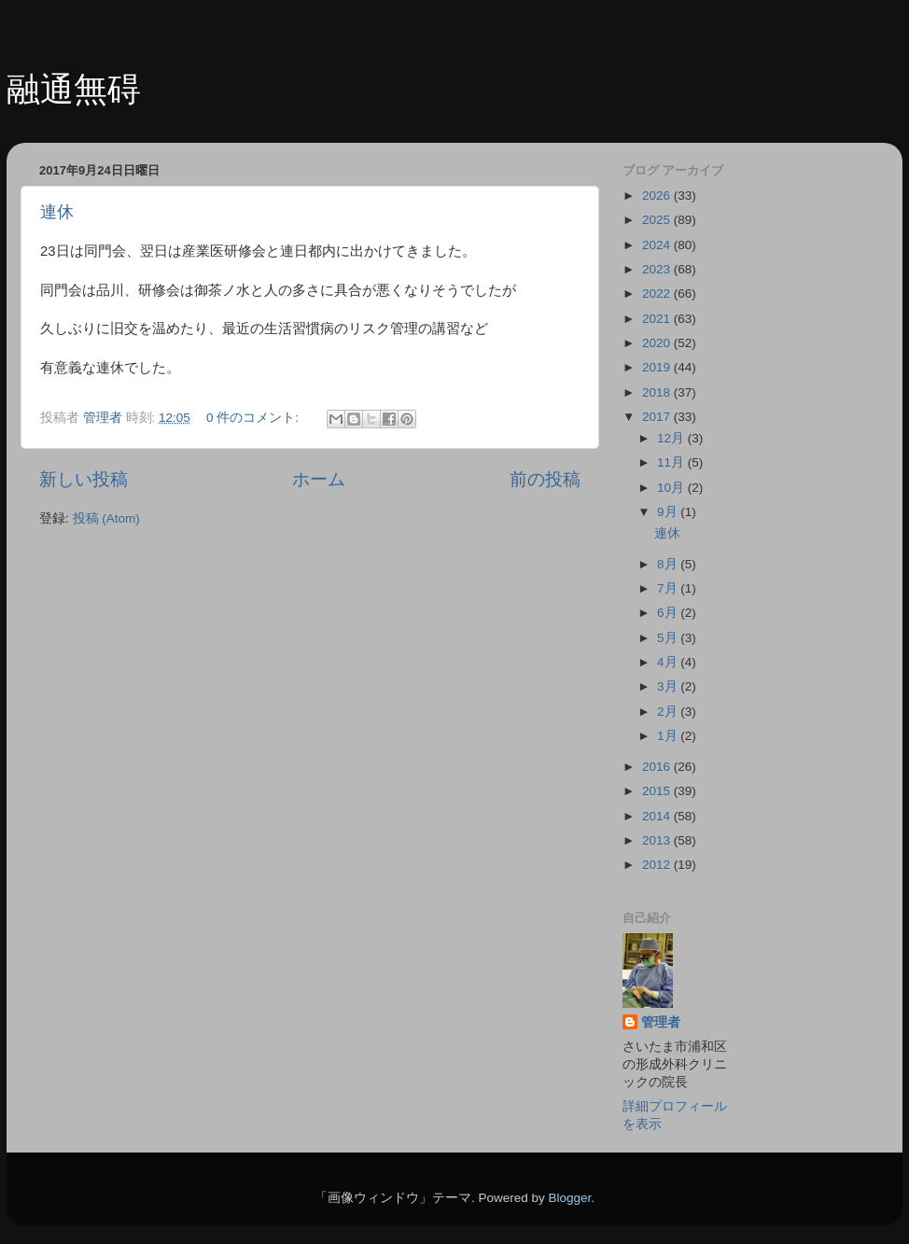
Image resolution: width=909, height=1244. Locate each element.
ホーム (318, 479)
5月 (668, 638)
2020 (658, 343)
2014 (658, 816)
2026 (658, 196)
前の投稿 (545, 479)
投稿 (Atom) (106, 518)
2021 (658, 319)
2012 (658, 865)
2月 (668, 712)
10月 (672, 488)
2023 (658, 269)
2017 (658, 417)
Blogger (569, 1198)
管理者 (660, 1022)
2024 (658, 245)
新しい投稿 (83, 479)
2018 (658, 392)
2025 (658, 220)
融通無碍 (74, 89)
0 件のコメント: (254, 418)
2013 (658, 840)
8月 (668, 564)
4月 (668, 662)
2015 (658, 791)
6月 (668, 613)
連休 (57, 212)
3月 (668, 686)
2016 (658, 767)
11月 (672, 462)
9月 (668, 512)
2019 (658, 367)
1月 (668, 736)
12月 (672, 438)
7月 (668, 588)
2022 (658, 294)
